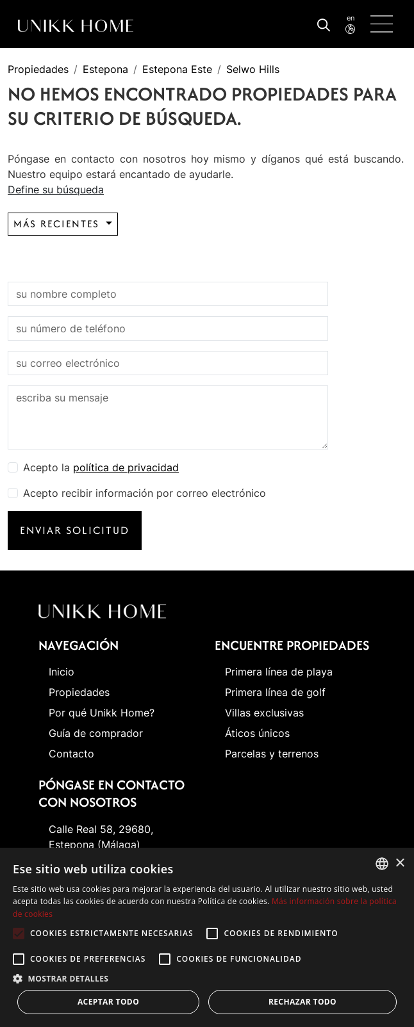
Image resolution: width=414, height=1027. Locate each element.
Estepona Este (177, 69)
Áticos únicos (257, 733)
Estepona (105, 69)
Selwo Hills (252, 69)
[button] (207, 978)
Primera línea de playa (279, 671)
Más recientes (58, 223)
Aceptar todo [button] (108, 1001)
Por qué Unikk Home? (101, 712)
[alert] (207, 937)
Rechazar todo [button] (302, 1001)
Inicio (61, 671)
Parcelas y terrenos (272, 753)
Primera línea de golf (275, 692)
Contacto (71, 753)
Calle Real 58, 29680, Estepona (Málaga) (101, 837)
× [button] (399, 863)
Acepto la (101, 467)
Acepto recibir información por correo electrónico (144, 493)
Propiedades (38, 69)
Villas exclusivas (264, 712)
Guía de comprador (96, 733)
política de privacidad (126, 467)
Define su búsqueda (56, 189)
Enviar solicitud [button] (74, 530)
